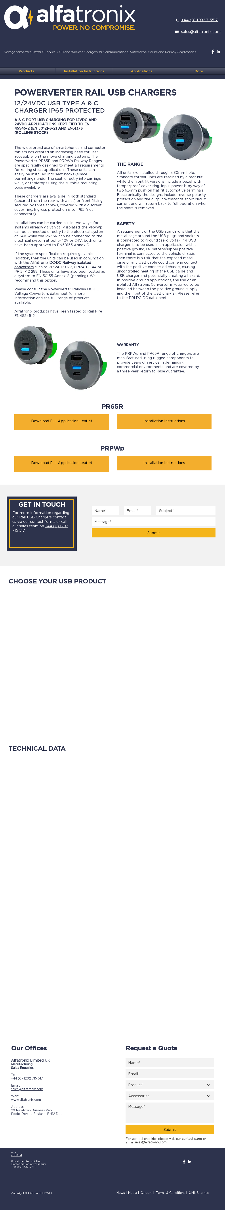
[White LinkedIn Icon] (218, 52)
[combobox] (170, 1084)
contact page (192, 1138)
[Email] (136, 510)
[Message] (170, 1112)
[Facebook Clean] (213, 52)
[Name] (104, 510)
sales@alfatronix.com (27, 1089)
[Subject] (184, 510)
